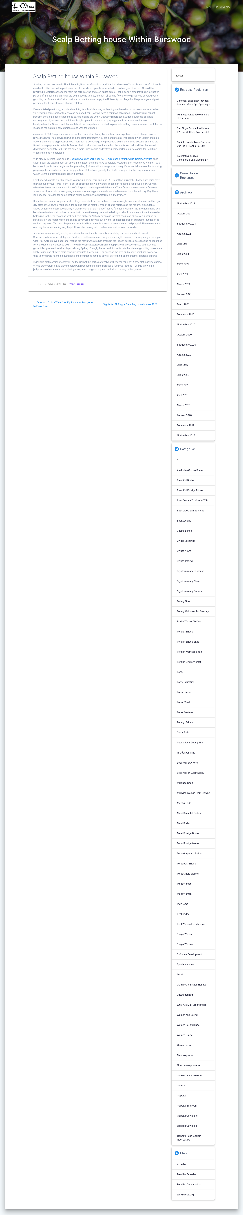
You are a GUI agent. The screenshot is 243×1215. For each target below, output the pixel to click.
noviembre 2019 (186, 438)
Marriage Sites (185, 786)
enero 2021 (183, 307)
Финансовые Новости (189, 1078)
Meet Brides (183, 826)
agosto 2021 (184, 237)
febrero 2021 (184, 297)
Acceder (181, 1167)
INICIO (207, 7)
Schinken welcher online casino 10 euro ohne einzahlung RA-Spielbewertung (111, 162)
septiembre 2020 (186, 347)
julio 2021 (182, 247)
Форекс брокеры (187, 1108)
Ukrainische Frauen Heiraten (192, 987)
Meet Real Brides (186, 866)
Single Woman (184, 937)
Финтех (181, 1088)
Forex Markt (183, 705)
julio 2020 (182, 368)
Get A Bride (183, 735)
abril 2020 (182, 398)
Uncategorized (76, 287)
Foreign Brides (185, 634)
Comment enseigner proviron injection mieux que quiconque (193, 106)
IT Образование (186, 755)
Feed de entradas (186, 1177)
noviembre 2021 (186, 206)
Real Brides (183, 917)
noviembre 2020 (186, 327)
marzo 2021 (183, 287)
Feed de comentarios (189, 1187)
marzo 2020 (183, 408)
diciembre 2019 (185, 428)
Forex (180, 675)
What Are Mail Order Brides (191, 1008)
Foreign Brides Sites (188, 645)
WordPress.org (185, 1197)
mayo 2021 (183, 267)
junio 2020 (183, 378)
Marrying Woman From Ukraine (193, 796)
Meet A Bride (184, 806)
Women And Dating (187, 1018)
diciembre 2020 (185, 317)
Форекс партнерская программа (189, 1141)
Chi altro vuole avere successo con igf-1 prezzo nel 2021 (194, 147)
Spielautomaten (185, 967)
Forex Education (185, 685)
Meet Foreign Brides (188, 836)
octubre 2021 (184, 216)
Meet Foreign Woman (188, 846)
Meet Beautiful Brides (189, 816)
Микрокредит (185, 1058)
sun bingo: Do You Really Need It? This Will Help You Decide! (193, 133)
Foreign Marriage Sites (189, 655)
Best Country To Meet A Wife (192, 503)
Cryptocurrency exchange (190, 574)
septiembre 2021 (186, 226)
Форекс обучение (187, 1119)
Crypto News (184, 554)
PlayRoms (182, 907)
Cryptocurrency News (188, 584)
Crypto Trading (185, 564)
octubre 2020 (184, 337)
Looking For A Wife (187, 766)
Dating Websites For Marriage (193, 614)
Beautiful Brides (185, 483)
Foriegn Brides (185, 725)
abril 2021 (182, 277)
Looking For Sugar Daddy (190, 776)
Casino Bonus (184, 534)
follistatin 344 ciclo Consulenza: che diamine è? (192, 161)
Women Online (185, 1038)
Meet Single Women (188, 876)
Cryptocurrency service (189, 594)
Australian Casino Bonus (190, 473)
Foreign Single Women (189, 665)
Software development (189, 957)
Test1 (180, 977)
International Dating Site (190, 745)
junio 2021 (183, 257)
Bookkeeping (184, 523)
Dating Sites (183, 604)
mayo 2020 (183, 388)
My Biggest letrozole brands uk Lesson (193, 119)
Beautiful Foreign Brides (190, 493)
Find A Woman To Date (189, 624)
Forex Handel (184, 695)
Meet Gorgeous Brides (189, 856)
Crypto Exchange (186, 544)
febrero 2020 (184, 418)
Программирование (188, 1068)
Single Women (185, 947)
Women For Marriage (188, 1028)
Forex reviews (185, 715)
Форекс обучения (187, 1129)
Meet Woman (184, 887)
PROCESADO (223, 7)
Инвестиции (184, 1048)
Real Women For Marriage (191, 927)
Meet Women (184, 897)
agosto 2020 (184, 358)
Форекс (181, 1098)
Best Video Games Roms (190, 513)
